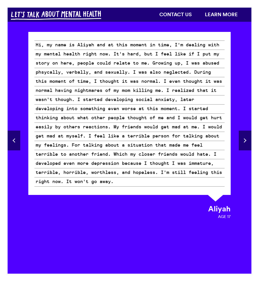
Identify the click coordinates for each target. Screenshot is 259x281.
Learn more (221, 14)
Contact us (175, 14)
